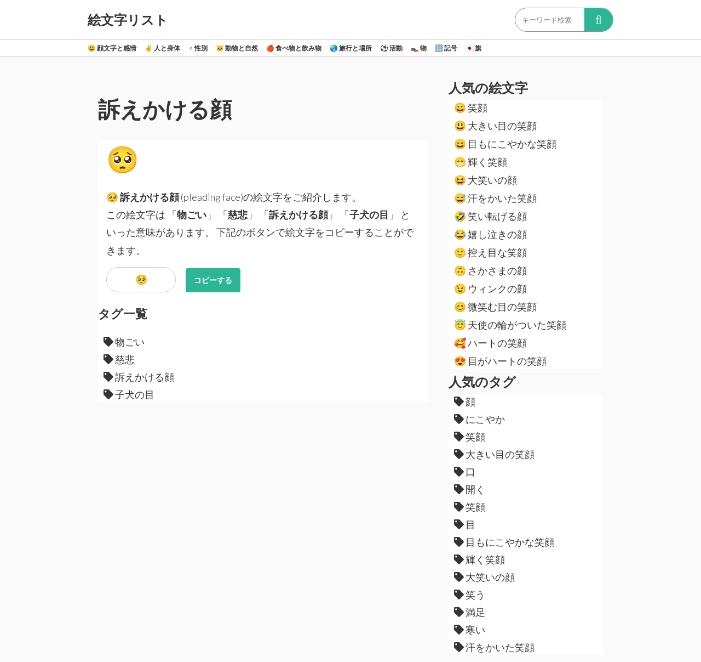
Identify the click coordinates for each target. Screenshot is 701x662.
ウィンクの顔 (490, 288)
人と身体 (162, 48)
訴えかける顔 (139, 377)
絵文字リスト (128, 19)
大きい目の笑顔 (495, 126)
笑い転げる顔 (490, 216)
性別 (198, 48)
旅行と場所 (351, 48)
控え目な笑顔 (490, 252)
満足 (469, 612)
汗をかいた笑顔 (495, 198)
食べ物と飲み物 (293, 48)
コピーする (213, 280)
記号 (446, 48)
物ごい (124, 342)
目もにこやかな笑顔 (505, 144)
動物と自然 (237, 48)
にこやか (479, 419)
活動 (391, 48)
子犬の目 (129, 394)
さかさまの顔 (490, 270)
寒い (469, 630)
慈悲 (119, 359)
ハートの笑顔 (490, 343)
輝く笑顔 (480, 162)
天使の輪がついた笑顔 (510, 325)
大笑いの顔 (485, 180)
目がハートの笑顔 (500, 361)
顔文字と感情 (112, 48)
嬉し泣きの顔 (490, 234)
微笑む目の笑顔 (495, 307)
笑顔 (470, 107)
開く (469, 489)
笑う (469, 595)
